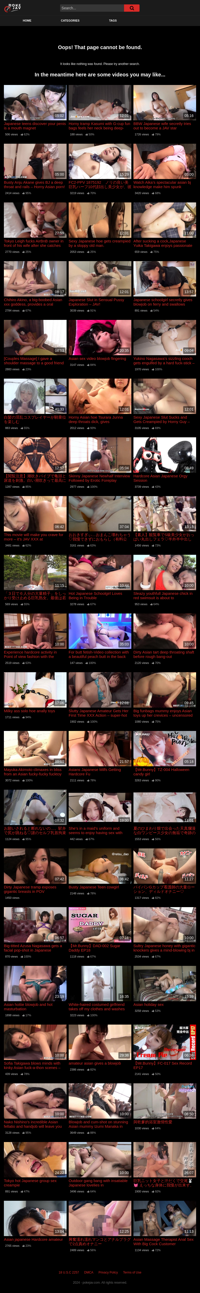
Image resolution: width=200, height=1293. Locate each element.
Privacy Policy (108, 1272)
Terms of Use (132, 1272)
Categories (70, 20)
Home (27, 20)
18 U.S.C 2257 (69, 1272)
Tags (113, 20)
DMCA (88, 1272)
